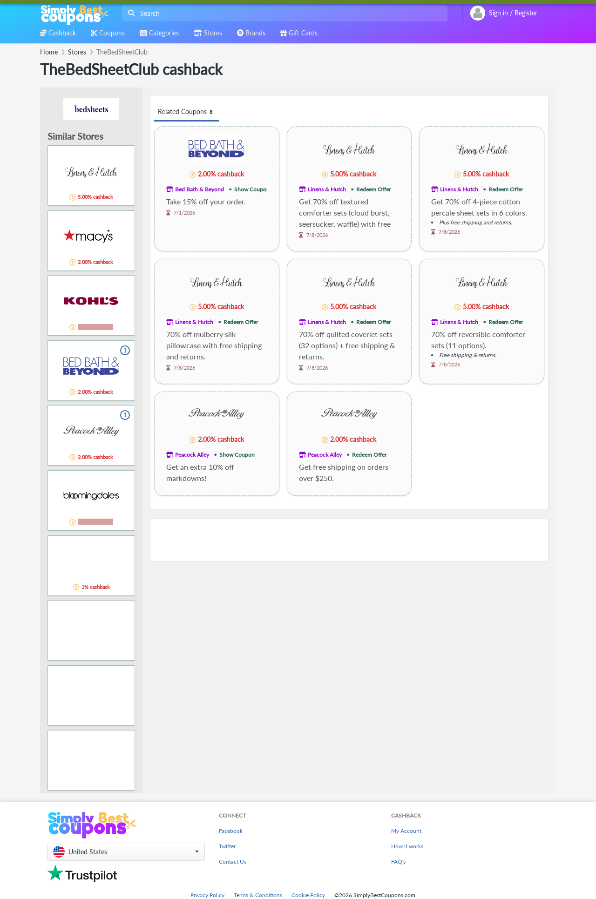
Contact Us (232, 861)
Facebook (231, 830)
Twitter (227, 846)
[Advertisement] (349, 540)
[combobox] (283, 13)
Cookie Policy (308, 895)
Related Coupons (186, 112)
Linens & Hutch (327, 189)
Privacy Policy (207, 895)
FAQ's (398, 861)
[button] (126, 852)
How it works (407, 846)
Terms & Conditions (258, 895)
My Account (406, 830)
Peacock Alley (192, 454)
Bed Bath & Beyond (199, 189)
